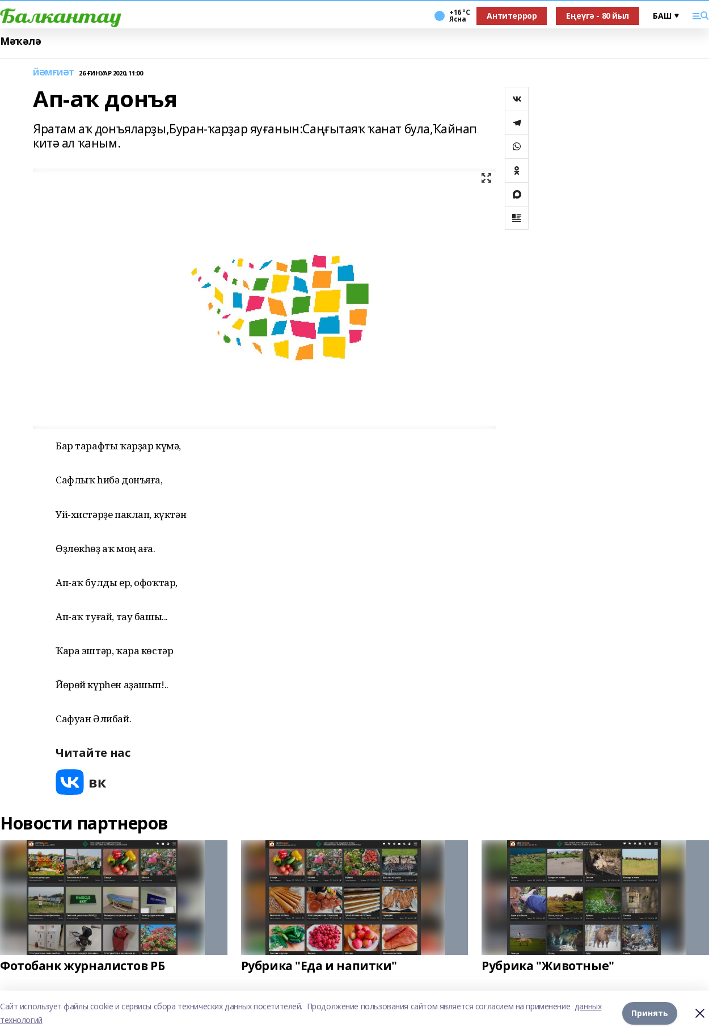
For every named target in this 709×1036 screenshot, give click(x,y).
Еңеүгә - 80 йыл (597, 15)
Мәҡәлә (20, 41)
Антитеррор (512, 15)
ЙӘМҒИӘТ (53, 73)
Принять (649, 1013)
